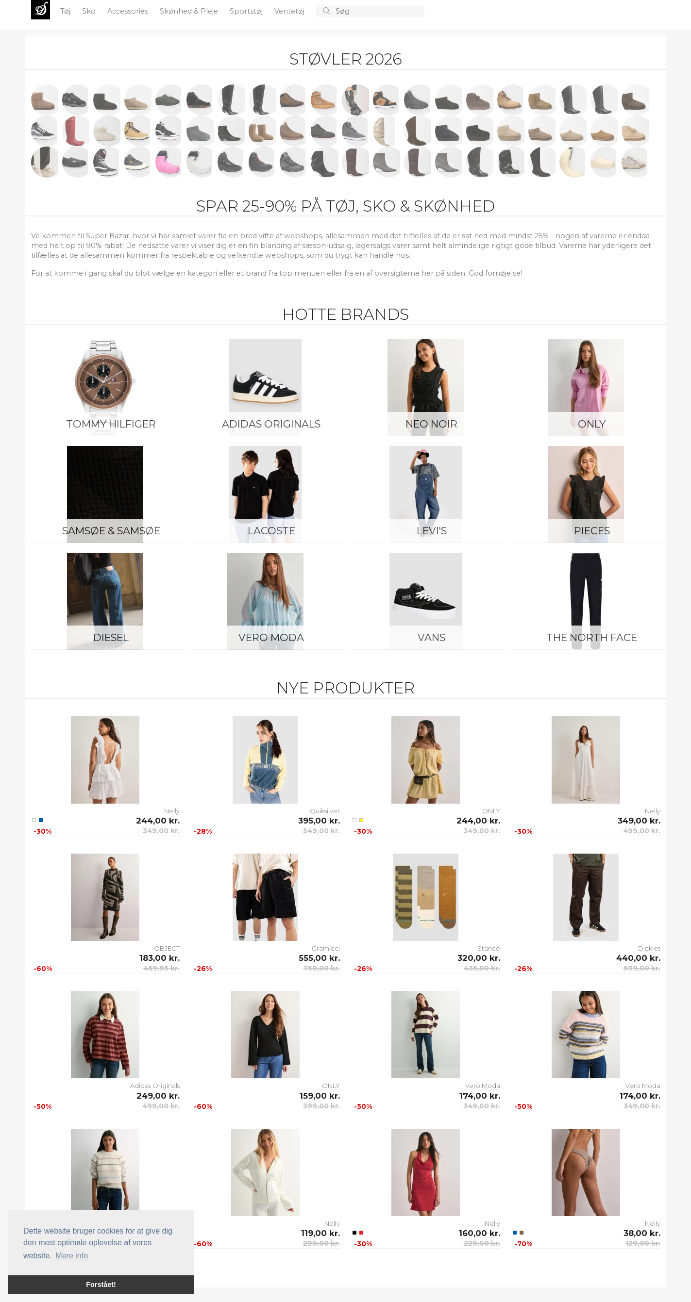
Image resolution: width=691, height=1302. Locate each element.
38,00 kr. (642, 1233)
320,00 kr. (478, 958)
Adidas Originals (271, 424)
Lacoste (271, 531)
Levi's (432, 531)
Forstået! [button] (101, 1284)
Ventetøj (290, 11)
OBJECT (167, 948)
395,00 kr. (319, 820)
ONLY (592, 424)
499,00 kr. (641, 831)
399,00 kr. (321, 1106)
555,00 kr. (319, 958)
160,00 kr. (479, 1233)
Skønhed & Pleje (190, 11)
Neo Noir (431, 424)
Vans (431, 637)
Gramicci (326, 948)
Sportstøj (247, 11)
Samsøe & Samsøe (111, 531)
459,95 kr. (161, 968)
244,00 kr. (158, 820)
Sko (90, 11)
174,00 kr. (479, 1096)
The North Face (591, 637)
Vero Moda (271, 637)
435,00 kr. (482, 968)
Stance (488, 948)
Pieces (592, 531)
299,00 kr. (321, 1243)
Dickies (649, 948)
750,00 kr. (321, 968)
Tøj (66, 11)
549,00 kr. (321, 831)
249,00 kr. (158, 1096)
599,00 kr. (642, 968)
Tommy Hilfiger (111, 424)
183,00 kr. (159, 958)
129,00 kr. (642, 1243)
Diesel (111, 637)
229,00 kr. (482, 1243)
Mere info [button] (71, 1256)
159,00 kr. (320, 1096)
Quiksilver (325, 811)
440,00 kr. (638, 958)
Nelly (172, 811)
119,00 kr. (320, 1233)
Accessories (128, 11)
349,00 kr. (161, 831)
